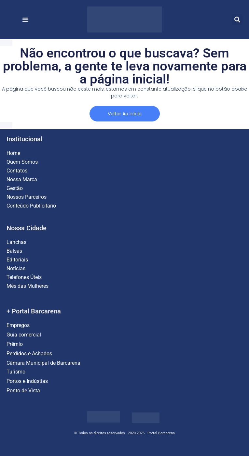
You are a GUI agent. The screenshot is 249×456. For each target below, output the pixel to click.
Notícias (16, 268)
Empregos (18, 325)
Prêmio (15, 344)
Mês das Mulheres (27, 286)
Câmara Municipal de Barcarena (43, 363)
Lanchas (16, 242)
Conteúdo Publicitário (31, 206)
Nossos (16, 197)
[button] (25, 19)
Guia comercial (24, 335)
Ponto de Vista (23, 390)
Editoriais (17, 260)
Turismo (16, 372)
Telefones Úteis (24, 277)
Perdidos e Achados (29, 353)
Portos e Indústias (27, 381)
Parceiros (36, 197)
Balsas (14, 251)
